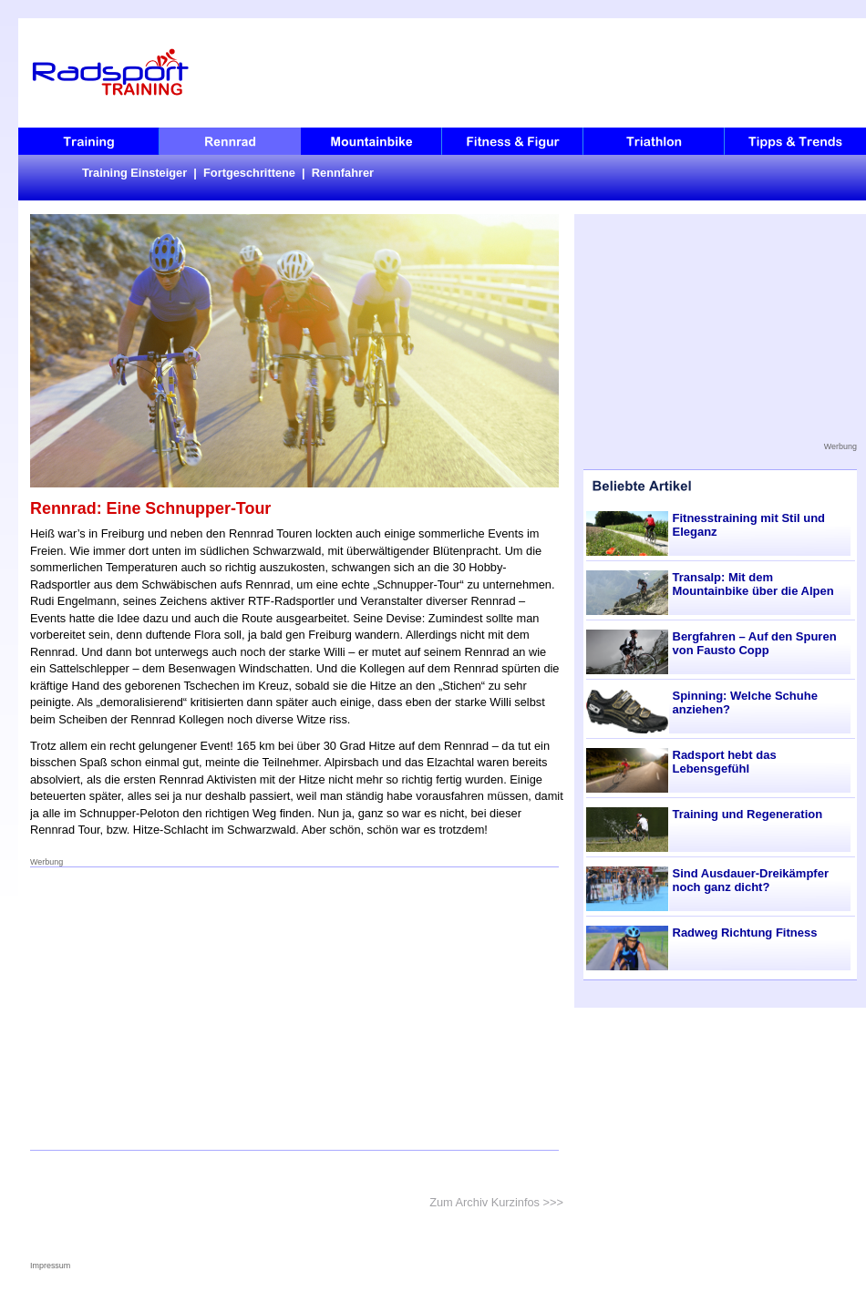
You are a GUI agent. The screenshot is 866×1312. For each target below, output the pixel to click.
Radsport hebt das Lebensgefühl (725, 761)
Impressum (50, 1265)
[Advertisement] (295, 1008)
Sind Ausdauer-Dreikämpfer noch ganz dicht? (751, 880)
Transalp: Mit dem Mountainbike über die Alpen (753, 584)
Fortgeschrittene (249, 172)
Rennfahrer (343, 172)
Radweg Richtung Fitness (745, 932)
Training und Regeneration (748, 814)
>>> (553, 1202)
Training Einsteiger (134, 172)
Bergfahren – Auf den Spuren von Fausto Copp (755, 643)
